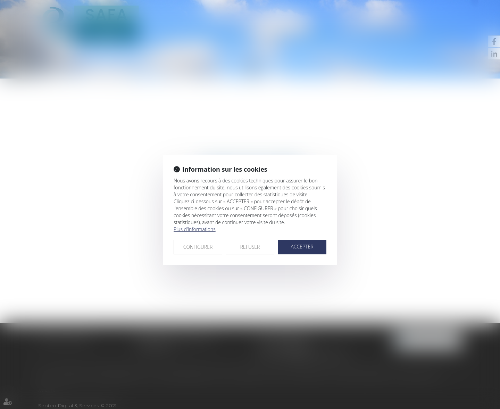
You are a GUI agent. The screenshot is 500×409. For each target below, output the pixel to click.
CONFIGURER (198, 247)
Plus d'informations (195, 229)
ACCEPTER (302, 246)
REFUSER (250, 247)
